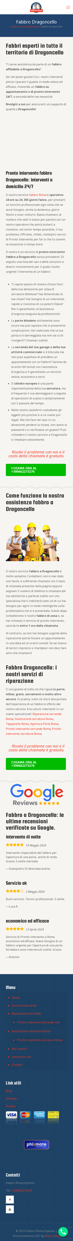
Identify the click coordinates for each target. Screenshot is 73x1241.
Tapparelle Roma (17, 724)
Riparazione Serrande (26, 1013)
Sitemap (11, 1098)
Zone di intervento (29, 26)
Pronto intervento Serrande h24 (38, 1022)
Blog (9, 1091)
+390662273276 (21, 1190)
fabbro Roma (37, 195)
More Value (52, 1236)
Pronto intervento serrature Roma (40, 1040)
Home (14, 26)
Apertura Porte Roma (44, 724)
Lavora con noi (21, 1057)
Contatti (17, 1065)
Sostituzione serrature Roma (34, 719)
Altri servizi (19, 1049)
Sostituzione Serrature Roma (31, 1031)
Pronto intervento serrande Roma (28, 729)
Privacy (10, 1106)
